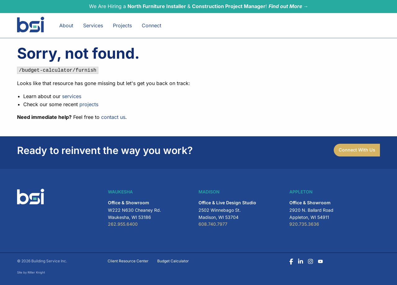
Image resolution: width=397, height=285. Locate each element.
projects (88, 104)
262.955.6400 (123, 224)
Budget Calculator (173, 261)
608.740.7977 (212, 224)
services (71, 96)
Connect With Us (357, 149)
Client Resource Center (128, 261)
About (66, 25)
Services (93, 25)
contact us (113, 117)
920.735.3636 (304, 224)
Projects (122, 25)
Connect (151, 25)
